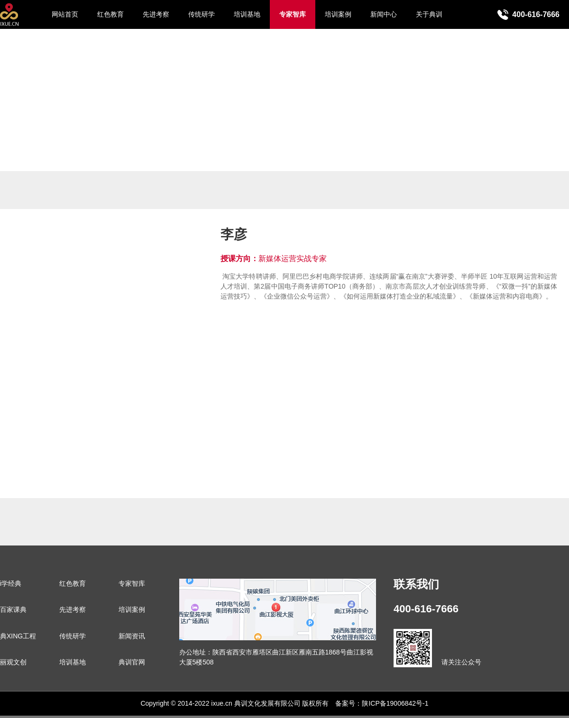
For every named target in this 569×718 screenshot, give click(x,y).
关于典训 (429, 14)
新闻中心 (383, 14)
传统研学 (201, 14)
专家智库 (292, 14)
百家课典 (13, 609)
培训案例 (338, 14)
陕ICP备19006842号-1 (395, 703)
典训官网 (132, 662)
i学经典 (10, 583)
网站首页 (65, 14)
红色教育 (110, 14)
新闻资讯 (132, 636)
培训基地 (247, 14)
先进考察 (156, 14)
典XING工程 (18, 636)
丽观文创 (13, 662)
